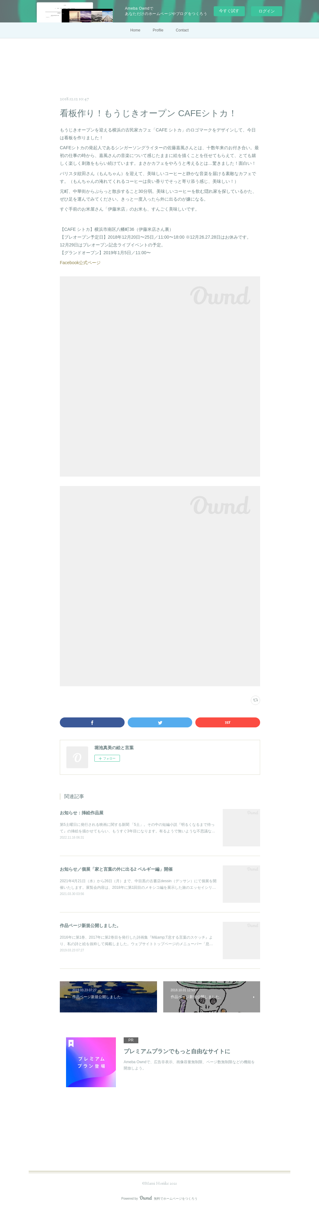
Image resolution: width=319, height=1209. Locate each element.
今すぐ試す (229, 10)
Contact (182, 30)
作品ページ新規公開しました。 (90, 925)
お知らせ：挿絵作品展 (81, 812)
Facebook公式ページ (80, 262)
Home (135, 30)
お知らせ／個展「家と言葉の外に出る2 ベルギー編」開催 (116, 869)
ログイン (267, 11)
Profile (158, 30)
